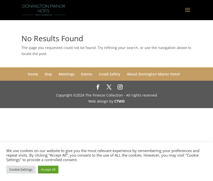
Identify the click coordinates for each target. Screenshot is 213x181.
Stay (48, 74)
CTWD (119, 101)
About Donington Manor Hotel (153, 74)
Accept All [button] (48, 169)
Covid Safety (109, 74)
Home (33, 74)
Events (86, 74)
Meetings (67, 74)
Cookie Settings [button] (20, 169)
